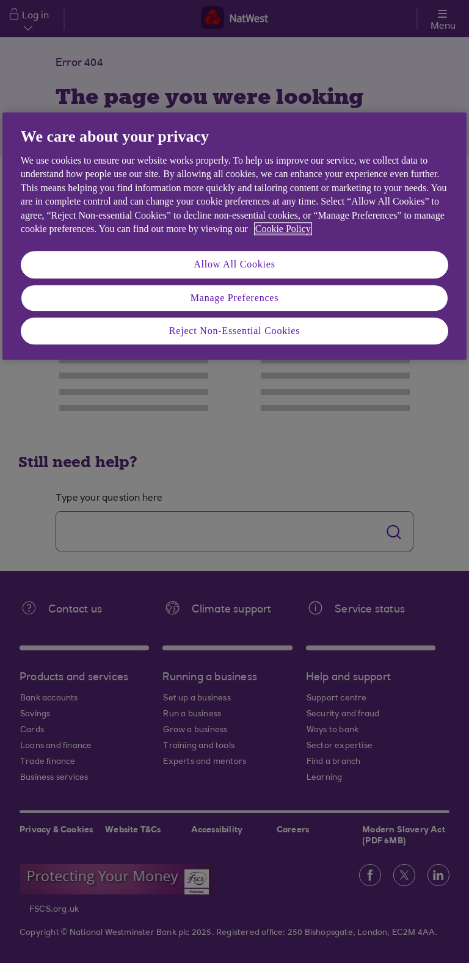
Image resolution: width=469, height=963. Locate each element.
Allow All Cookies (234, 265)
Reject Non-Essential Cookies (234, 330)
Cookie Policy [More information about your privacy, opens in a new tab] (283, 228)
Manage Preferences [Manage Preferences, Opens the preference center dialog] (235, 298)
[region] (234, 236)
